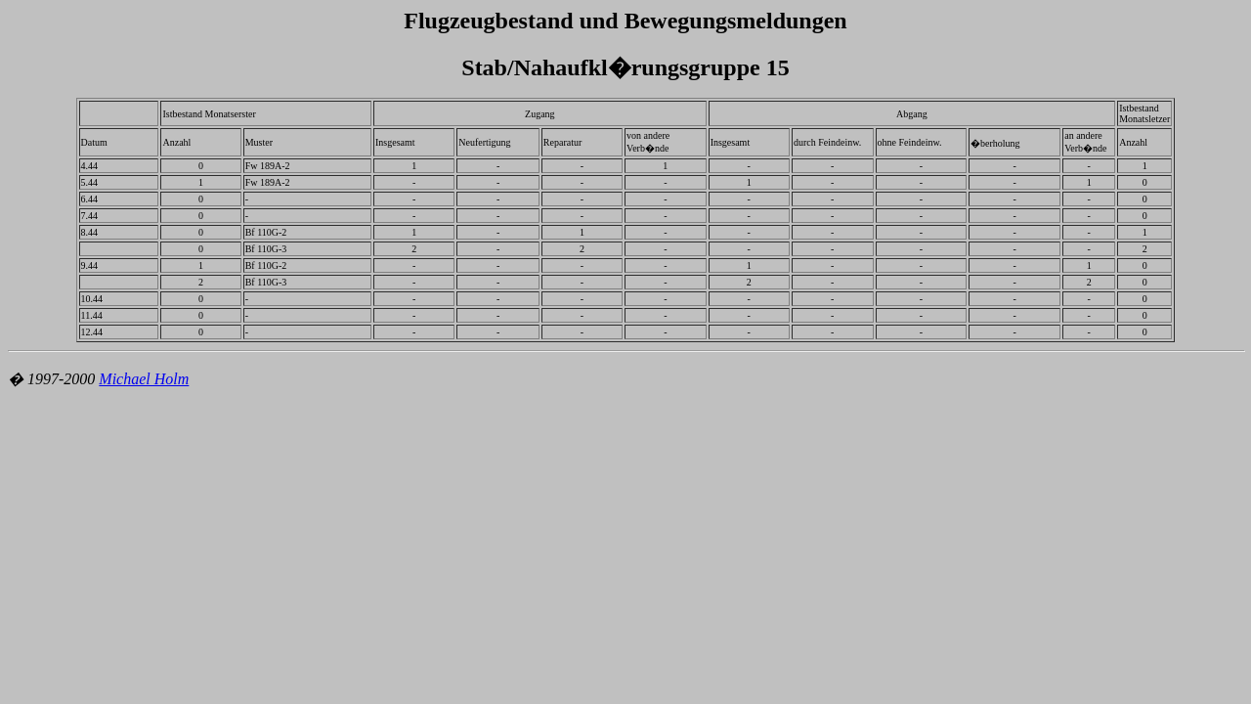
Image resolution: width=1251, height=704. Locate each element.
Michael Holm (144, 379)
